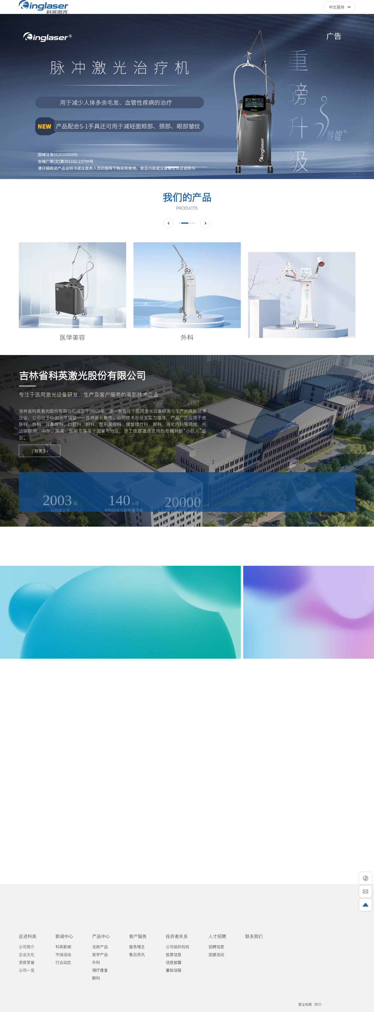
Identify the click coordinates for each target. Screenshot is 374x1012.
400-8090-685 (294, 12)
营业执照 (305, 1004)
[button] (173, 167)
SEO (317, 1004)
